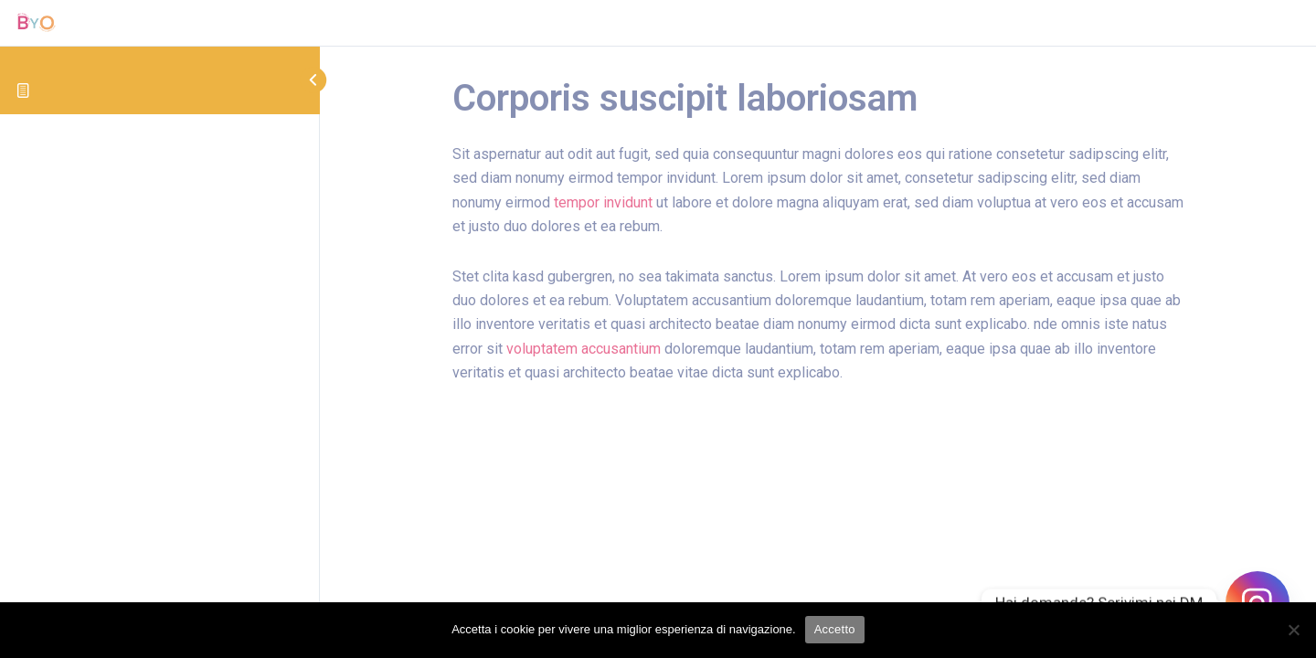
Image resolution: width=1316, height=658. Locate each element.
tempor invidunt (603, 202)
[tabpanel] (817, 289)
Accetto (834, 629)
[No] (1293, 630)
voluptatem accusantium (583, 348)
